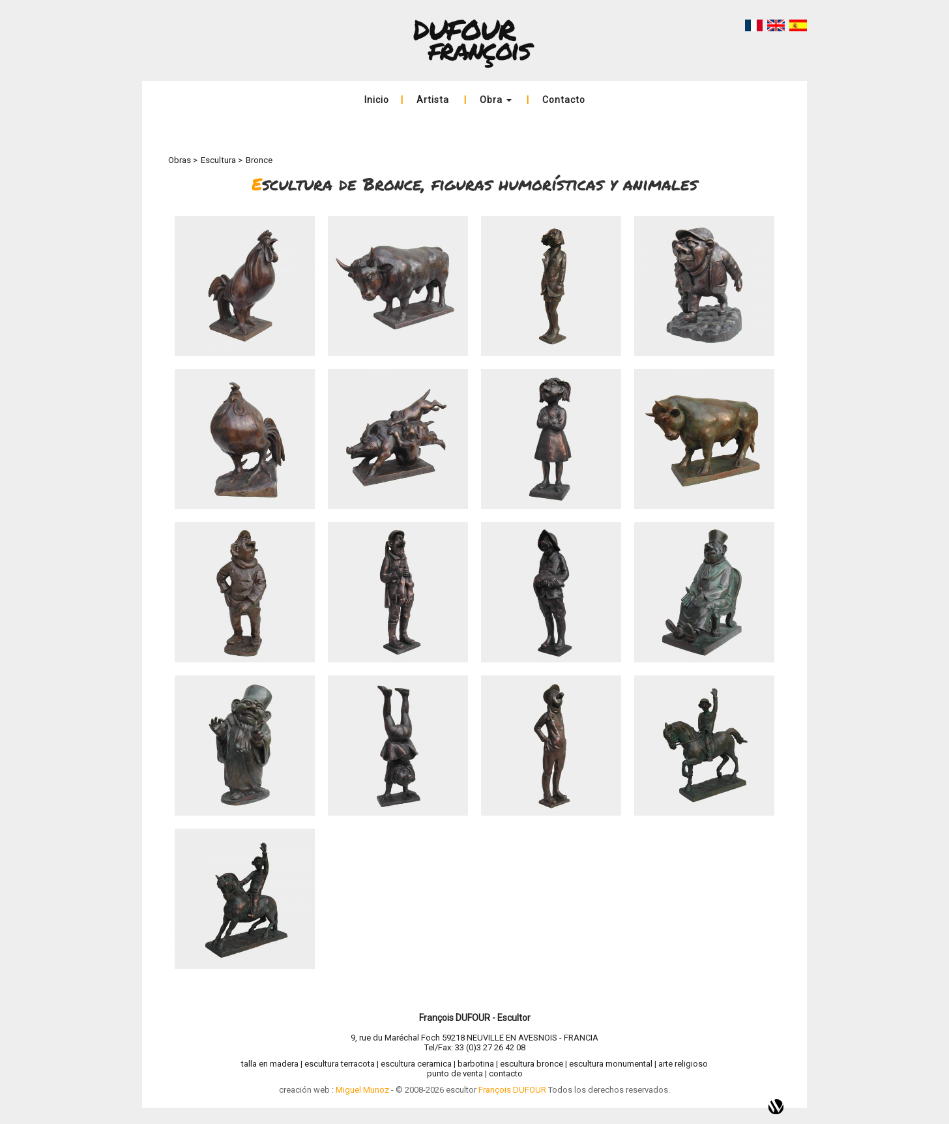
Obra (496, 100)
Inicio (376, 100)
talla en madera (270, 1064)
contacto (506, 1073)
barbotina (476, 1064)
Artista (432, 100)
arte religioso (683, 1064)
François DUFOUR (512, 1090)
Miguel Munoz (362, 1090)
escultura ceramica (416, 1064)
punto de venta (455, 1073)
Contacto (563, 100)
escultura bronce (531, 1064)
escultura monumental (610, 1064)
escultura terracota (339, 1064)
